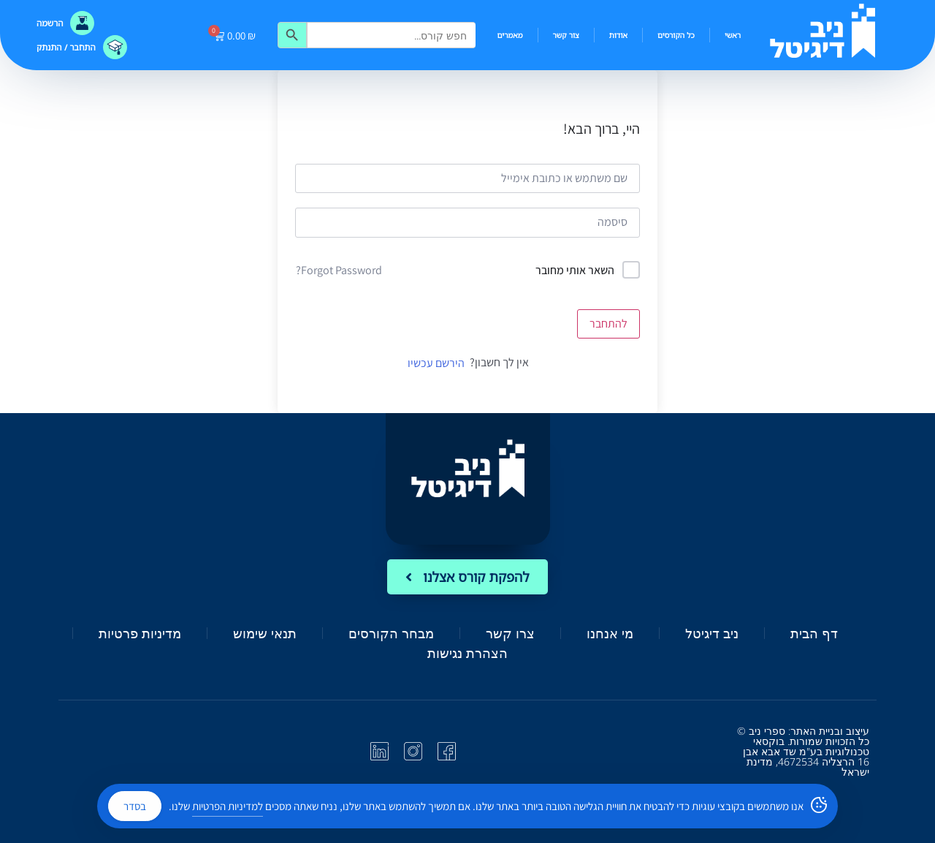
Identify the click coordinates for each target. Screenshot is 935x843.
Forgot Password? (339, 270)
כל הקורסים (676, 35)
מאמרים (510, 35)
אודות (618, 35)
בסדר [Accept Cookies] (134, 806)
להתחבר (608, 323)
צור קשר (566, 35)
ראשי (733, 35)
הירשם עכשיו (436, 363)
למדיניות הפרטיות (227, 806)
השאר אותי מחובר (574, 270)
